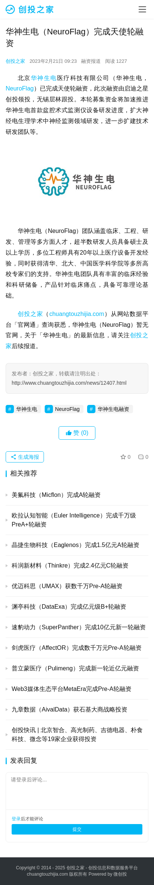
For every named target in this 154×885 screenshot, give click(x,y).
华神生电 (44, 78)
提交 (77, 829)
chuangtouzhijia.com (76, 314)
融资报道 (91, 61)
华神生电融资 (113, 409)
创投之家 (15, 61)
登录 (16, 818)
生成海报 (25, 457)
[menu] (142, 9)
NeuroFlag (20, 88)
